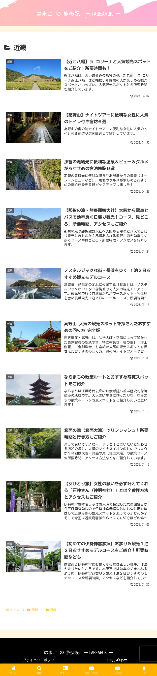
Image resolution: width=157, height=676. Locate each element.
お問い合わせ (116, 660)
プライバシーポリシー (40, 660)
